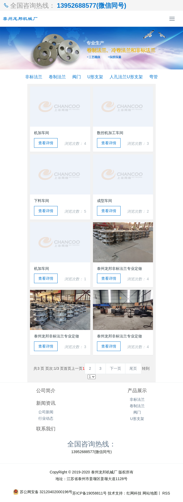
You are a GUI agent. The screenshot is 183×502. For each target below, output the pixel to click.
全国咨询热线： (91, 443)
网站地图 (150, 493)
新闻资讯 (45, 403)
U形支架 (95, 77)
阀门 (76, 77)
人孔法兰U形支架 (126, 77)
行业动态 (45, 418)
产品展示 (137, 390)
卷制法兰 (57, 77)
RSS (165, 493)
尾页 (133, 368)
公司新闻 (45, 412)
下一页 (115, 368)
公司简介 (45, 390)
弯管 (153, 77)
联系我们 (45, 428)
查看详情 (45, 143)
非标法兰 (33, 77)
